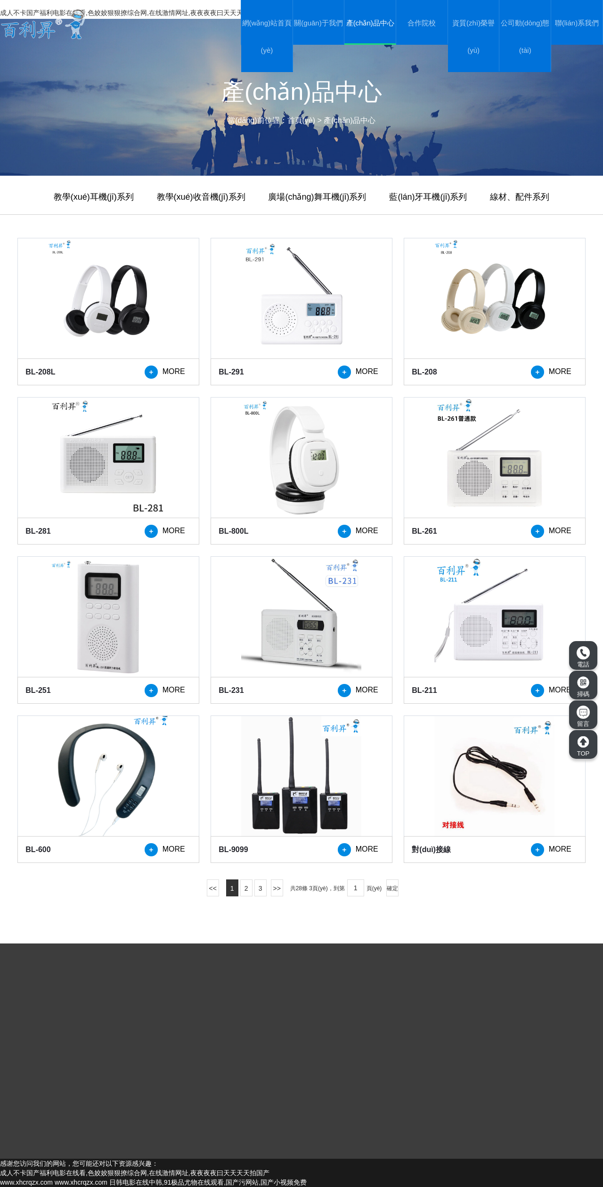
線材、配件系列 (519, 197)
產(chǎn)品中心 (370, 23)
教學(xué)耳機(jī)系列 (94, 197)
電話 (583, 657)
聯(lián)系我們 (577, 23)
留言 (583, 716)
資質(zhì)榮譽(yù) (473, 36)
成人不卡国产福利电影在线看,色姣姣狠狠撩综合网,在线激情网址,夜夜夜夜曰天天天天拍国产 (134, 1173)
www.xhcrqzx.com (26, 1182)
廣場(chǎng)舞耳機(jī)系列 (317, 197)
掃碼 (583, 687)
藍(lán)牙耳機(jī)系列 (428, 197)
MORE (165, 372)
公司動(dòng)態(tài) (525, 36)
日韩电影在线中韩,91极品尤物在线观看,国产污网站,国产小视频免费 (208, 1182)
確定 (392, 888)
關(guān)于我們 (318, 23)
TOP (583, 746)
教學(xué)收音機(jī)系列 (201, 197)
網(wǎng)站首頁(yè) (267, 36)
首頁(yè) (301, 120)
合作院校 (421, 23)
